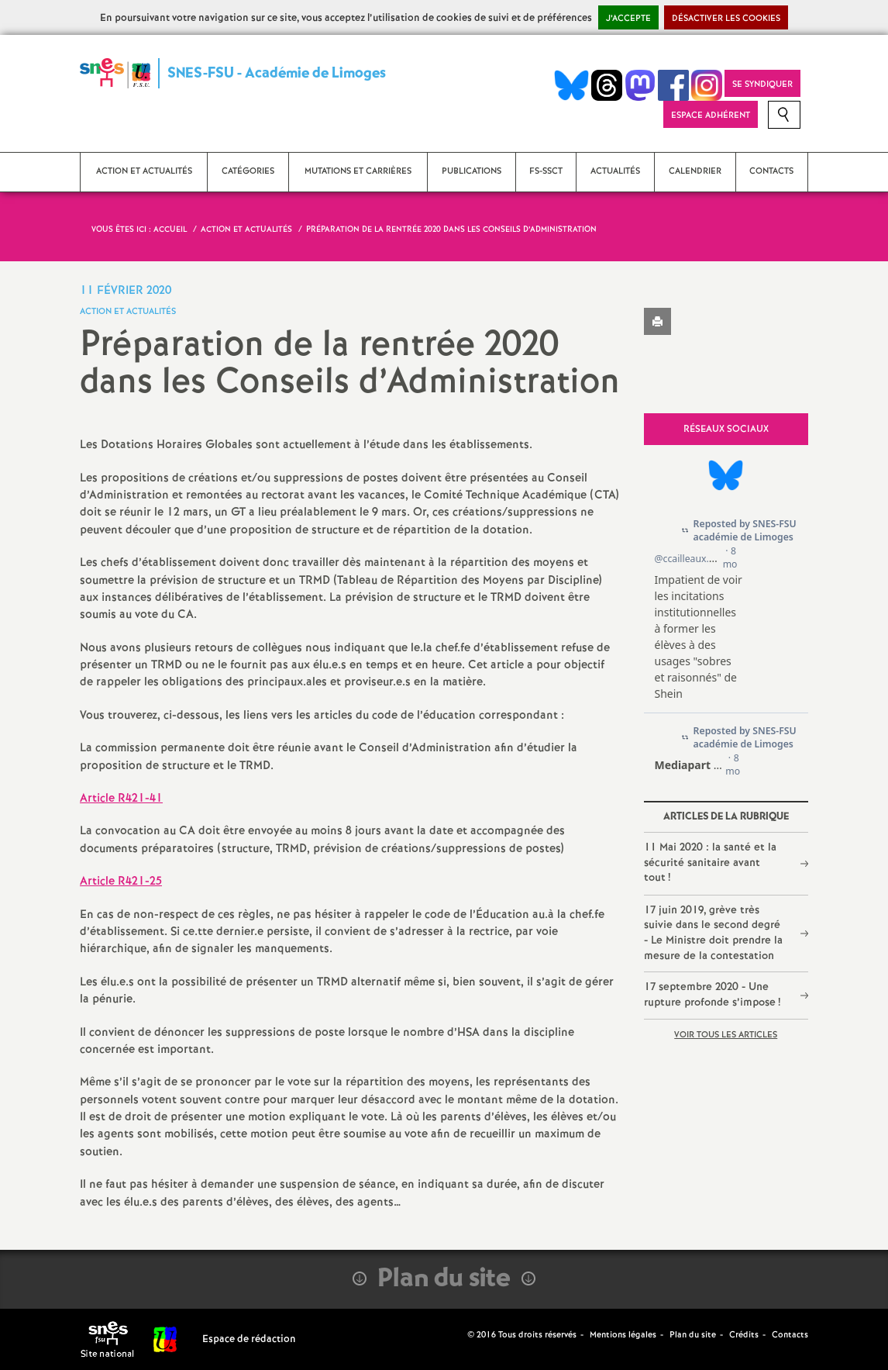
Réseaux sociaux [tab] (726, 429)
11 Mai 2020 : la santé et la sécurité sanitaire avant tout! (710, 862)
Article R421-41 (121, 798)
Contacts (790, 1335)
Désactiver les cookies (726, 18)
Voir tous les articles (725, 1035)
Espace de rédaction (249, 1339)
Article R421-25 (121, 881)
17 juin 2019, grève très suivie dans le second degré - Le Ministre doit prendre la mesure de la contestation (713, 933)
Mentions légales (623, 1335)
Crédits (744, 1335)
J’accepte (628, 18)
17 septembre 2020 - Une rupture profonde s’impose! (712, 994)
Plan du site (692, 1335)
